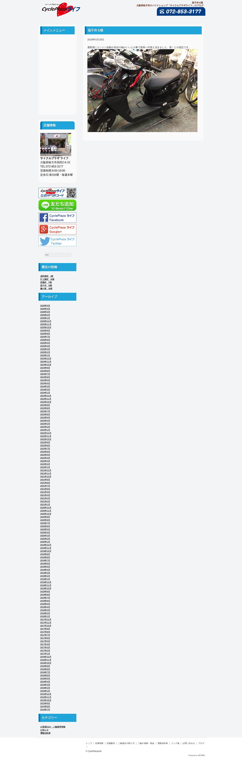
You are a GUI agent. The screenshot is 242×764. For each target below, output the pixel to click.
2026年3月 (45, 312)
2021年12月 (45, 470)
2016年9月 (45, 666)
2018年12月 (45, 582)
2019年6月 (45, 563)
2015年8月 (45, 706)
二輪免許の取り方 (57, 65)
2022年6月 (45, 452)
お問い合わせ (57, 96)
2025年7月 (45, 337)
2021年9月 (45, 479)
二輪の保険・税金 (57, 73)
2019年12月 (45, 545)
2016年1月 (45, 691)
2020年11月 (45, 511)
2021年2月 (45, 501)
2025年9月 (45, 330)
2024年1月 (45, 392)
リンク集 (57, 88)
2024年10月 (45, 365)
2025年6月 (45, 340)
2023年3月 (45, 424)
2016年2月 (45, 688)
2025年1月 (45, 355)
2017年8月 (45, 632)
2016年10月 (45, 663)
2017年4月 (45, 644)
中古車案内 (57, 49)
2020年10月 (45, 514)
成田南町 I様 (46, 276)
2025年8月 (45, 333)
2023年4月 (45, 420)
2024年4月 (45, 383)
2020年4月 (45, 532)
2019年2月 (45, 576)
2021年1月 (45, 504)
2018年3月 (45, 610)
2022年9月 (45, 442)
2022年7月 (45, 448)
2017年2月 (45, 650)
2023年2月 (45, 427)
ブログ (57, 104)
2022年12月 (45, 433)
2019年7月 (45, 560)
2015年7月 (45, 709)
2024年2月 (45, 389)
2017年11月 (45, 622)
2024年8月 (45, 371)
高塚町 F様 (46, 282)
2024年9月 (45, 368)
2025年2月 (45, 352)
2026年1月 (45, 318)
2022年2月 (45, 464)
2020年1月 (45, 542)
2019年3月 (45, 573)
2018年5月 (45, 604)
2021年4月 (45, 495)
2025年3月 (45, 349)
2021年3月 (45, 498)
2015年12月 (45, 694)
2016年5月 (45, 678)
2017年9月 (45, 629)
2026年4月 (45, 309)
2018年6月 (45, 601)
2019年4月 (45, 570)
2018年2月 (45, 613)
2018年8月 (45, 594)
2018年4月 (45, 607)
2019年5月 (45, 566)
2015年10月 (45, 700)
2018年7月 (45, 598)
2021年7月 (45, 486)
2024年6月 (45, 377)
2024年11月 (45, 361)
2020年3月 (45, 535)
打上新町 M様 (47, 279)
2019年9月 (45, 554)
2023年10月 (45, 402)
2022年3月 (45, 461)
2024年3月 (45, 386)
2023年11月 (45, 399)
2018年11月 (45, 585)
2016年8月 (45, 669)
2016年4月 (45, 681)
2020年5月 (45, 529)
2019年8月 (45, 557)
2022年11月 (45, 436)
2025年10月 (45, 327)
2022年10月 (45, 439)
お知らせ (44, 730)
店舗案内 (57, 57)
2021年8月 (45, 483)
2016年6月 (45, 675)
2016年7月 (45, 672)
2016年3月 (45, 685)
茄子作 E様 (95, 30)
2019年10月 (45, 551)
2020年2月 (45, 539)
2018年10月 (45, 588)
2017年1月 (45, 653)
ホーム (57, 42)
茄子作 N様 (46, 285)
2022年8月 (45, 445)
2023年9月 (45, 405)
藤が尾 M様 (46, 288)
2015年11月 (45, 697)
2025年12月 (45, 321)
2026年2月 (45, 315)
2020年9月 (45, 517)
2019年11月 (45, 548)
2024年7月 (45, 374)
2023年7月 (45, 411)
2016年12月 (45, 657)
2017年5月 (45, 641)
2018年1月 (45, 616)
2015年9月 (45, 703)
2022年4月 (45, 458)
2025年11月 (45, 324)
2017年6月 (45, 638)
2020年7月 (45, 523)
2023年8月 (45, 408)
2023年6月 (45, 414)
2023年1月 (45, 430)
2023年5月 (45, 417)
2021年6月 (45, 489)
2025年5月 (45, 343)
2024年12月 (45, 358)
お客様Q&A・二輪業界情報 (53, 727)
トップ (89, 743)
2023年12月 (45, 396)
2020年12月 (45, 507)
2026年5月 (45, 305)
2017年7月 (45, 635)
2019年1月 (45, 579)
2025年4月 (45, 346)
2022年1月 (45, 467)
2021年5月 (45, 492)
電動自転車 (57, 80)
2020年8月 (45, 520)
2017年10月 (45, 626)
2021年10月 (45, 476)
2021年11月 (45, 473)
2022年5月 (45, 455)
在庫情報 (99, 743)
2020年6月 (45, 526)
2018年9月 (45, 591)
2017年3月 (45, 647)
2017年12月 (45, 619)
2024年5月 (45, 380)
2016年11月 (45, 660)
